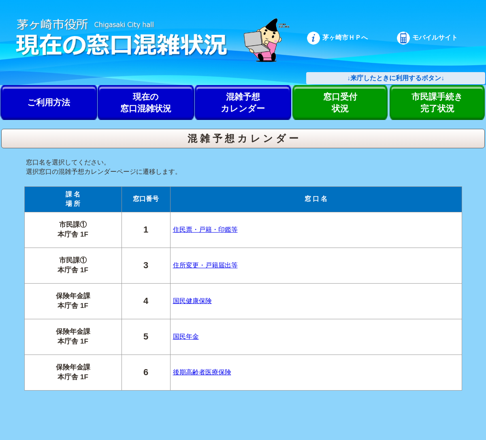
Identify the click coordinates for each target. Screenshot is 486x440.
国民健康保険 (192, 300)
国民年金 (186, 336)
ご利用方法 (48, 102)
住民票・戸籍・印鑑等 (205, 229)
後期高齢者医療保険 (202, 372)
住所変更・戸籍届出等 (205, 265)
